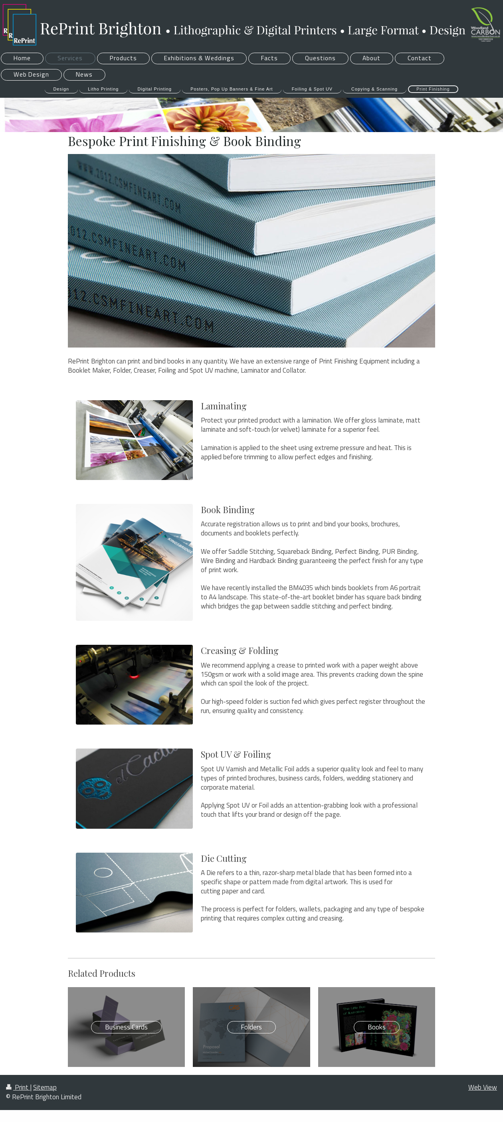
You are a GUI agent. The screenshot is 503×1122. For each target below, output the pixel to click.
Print (18, 1087)
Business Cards (126, 1027)
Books (377, 1027)
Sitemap (45, 1087)
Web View (482, 1087)
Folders (251, 1027)
